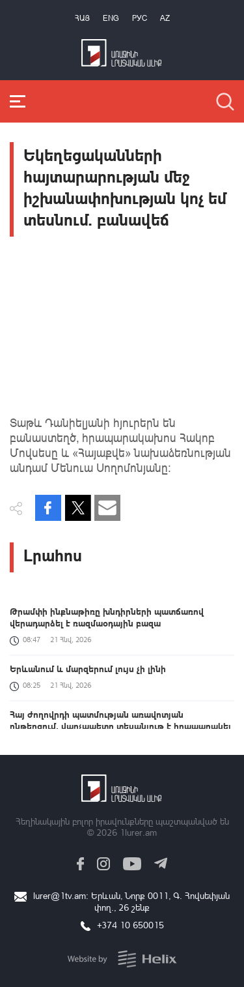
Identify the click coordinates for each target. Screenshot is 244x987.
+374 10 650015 (130, 924)
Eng (111, 18)
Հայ (82, 18)
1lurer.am (138, 832)
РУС (139, 18)
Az (165, 18)
